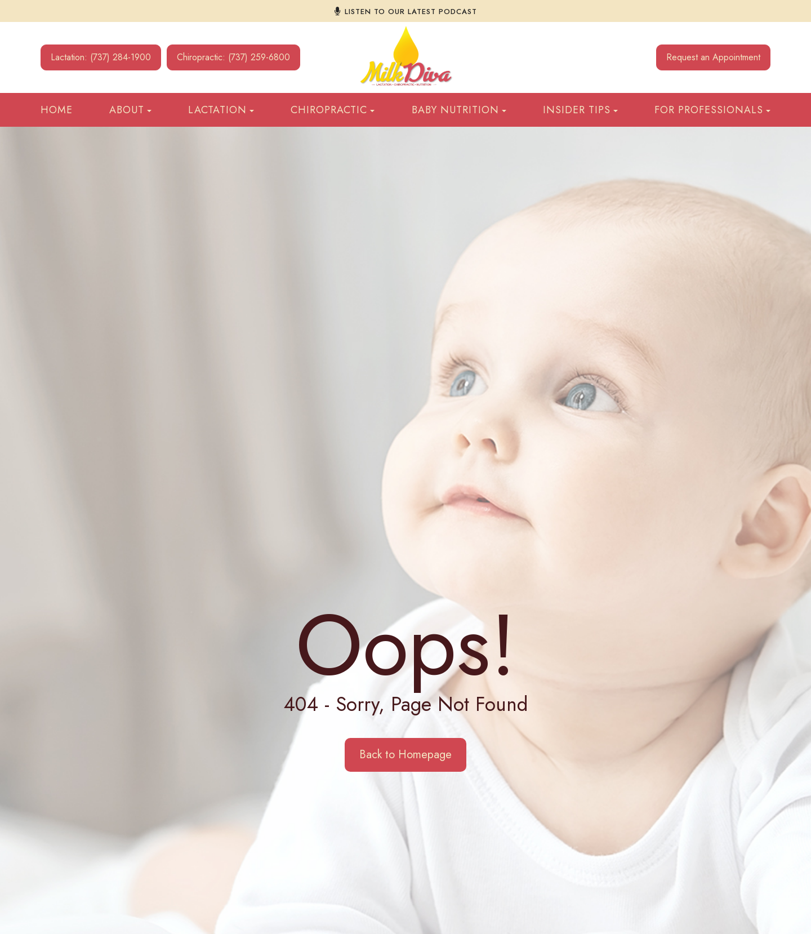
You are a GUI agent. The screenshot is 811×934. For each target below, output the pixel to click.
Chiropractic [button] (333, 110)
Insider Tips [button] (580, 110)
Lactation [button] (221, 110)
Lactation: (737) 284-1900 (101, 57)
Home (57, 110)
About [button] (130, 110)
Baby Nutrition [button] (459, 110)
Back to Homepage (405, 754)
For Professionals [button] (712, 110)
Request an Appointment (713, 57)
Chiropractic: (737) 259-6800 (233, 57)
